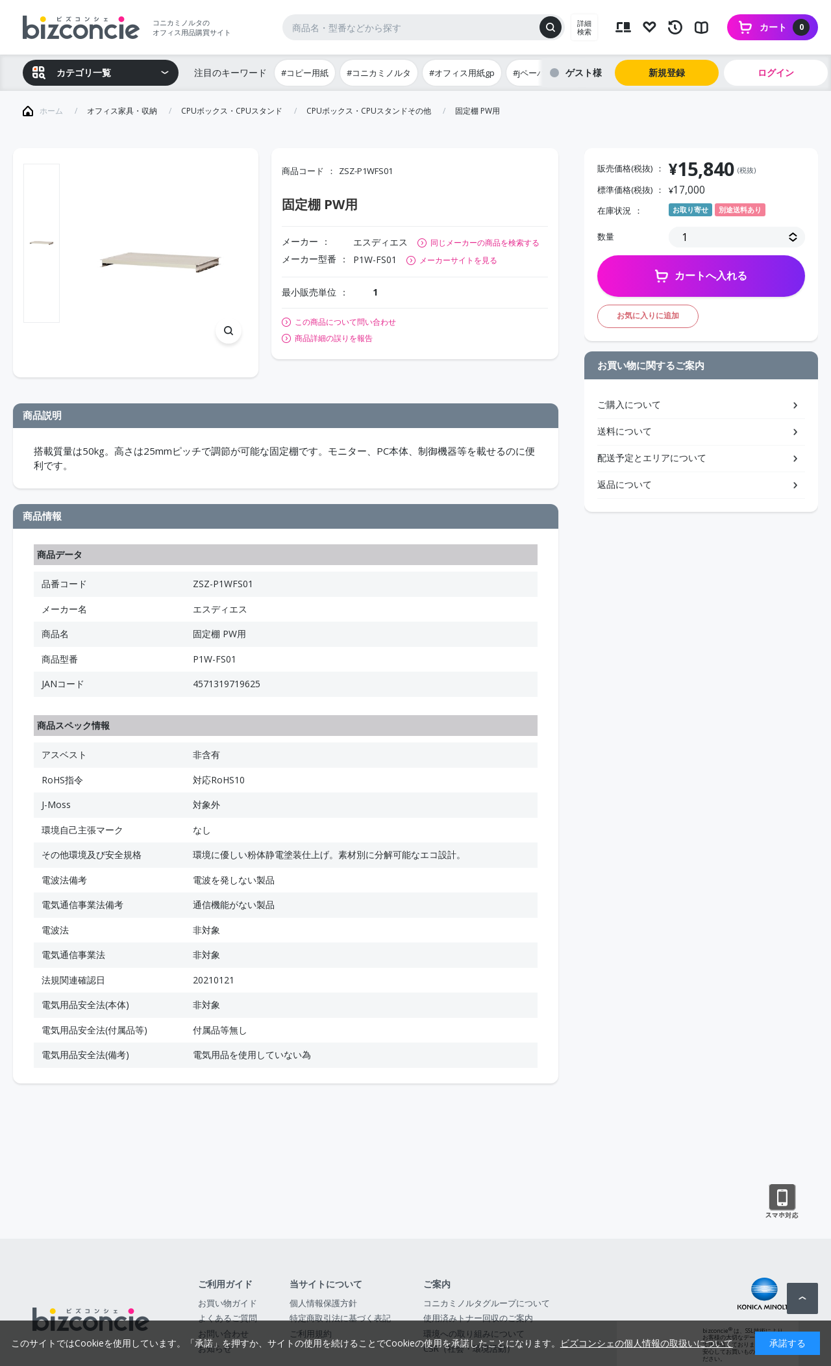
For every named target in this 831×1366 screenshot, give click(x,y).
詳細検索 (584, 27)
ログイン (776, 72)
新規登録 (667, 72)
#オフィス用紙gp (462, 73)
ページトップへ (802, 1298)
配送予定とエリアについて (651, 457)
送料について (624, 431)
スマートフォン (782, 1201)
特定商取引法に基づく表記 (340, 1318)
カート (785, 27)
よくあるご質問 (227, 1318)
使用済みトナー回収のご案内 (478, 1318)
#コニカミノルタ (379, 73)
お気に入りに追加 (648, 315)
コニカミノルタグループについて (486, 1303)
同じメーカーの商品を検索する (485, 242)
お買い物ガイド (227, 1303)
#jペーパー (533, 73)
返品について (624, 484)
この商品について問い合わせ (345, 322)
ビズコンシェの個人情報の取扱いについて (646, 1343)
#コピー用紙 (305, 73)
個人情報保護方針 (323, 1303)
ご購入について (629, 404)
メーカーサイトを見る (458, 260)
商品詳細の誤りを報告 (334, 338)
